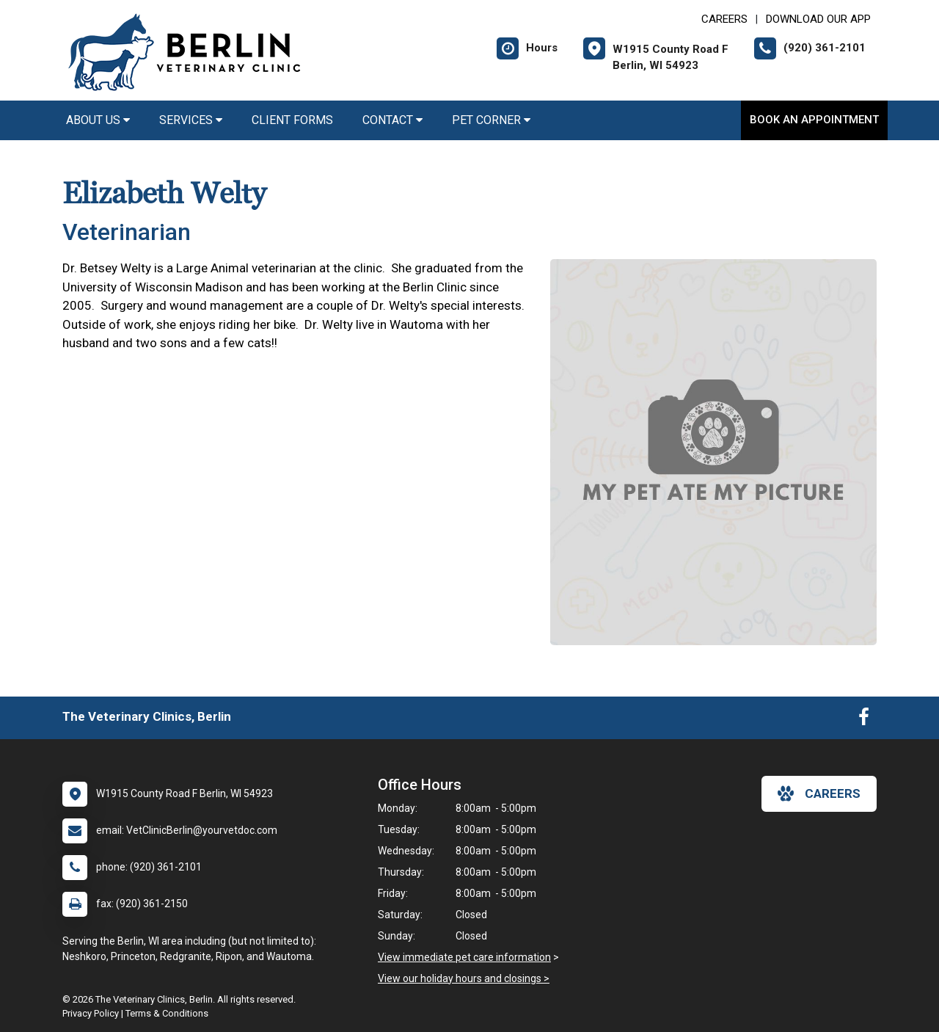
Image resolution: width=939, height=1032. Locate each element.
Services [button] (190, 120)
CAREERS (724, 19)
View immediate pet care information (464, 957)
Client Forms (292, 120)
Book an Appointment (814, 119)
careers (819, 793)
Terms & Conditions (166, 1013)
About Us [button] (98, 120)
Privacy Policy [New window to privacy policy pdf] (90, 1013)
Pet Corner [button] (491, 120)
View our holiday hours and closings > (463, 978)
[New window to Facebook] (864, 720)
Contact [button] (392, 120)
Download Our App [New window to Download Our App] (818, 19)
